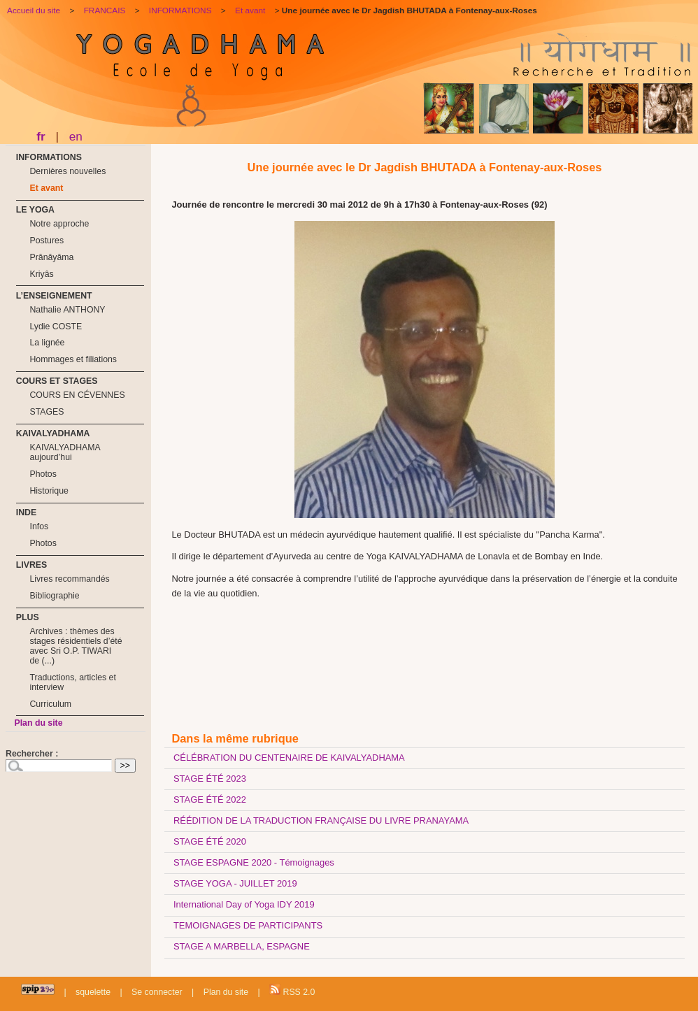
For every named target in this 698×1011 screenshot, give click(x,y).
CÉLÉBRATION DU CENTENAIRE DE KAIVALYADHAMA (289, 757)
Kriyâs (41, 274)
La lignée (46, 342)
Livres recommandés (69, 579)
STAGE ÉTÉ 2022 (209, 799)
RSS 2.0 (292, 990)
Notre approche (59, 224)
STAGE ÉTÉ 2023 (209, 778)
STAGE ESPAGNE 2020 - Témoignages (253, 862)
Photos (42, 474)
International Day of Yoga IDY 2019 (244, 904)
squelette (93, 992)
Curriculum (50, 704)
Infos (38, 526)
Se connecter (157, 992)
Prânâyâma (51, 257)
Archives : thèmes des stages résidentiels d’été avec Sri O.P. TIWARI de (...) (75, 646)
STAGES (46, 412)
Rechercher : (32, 754)
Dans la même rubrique (234, 738)
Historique (48, 491)
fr (40, 136)
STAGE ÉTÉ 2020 (209, 841)
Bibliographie (54, 596)
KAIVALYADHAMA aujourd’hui (64, 452)
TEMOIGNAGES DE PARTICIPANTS (247, 925)
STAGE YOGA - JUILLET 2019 (235, 883)
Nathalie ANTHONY (67, 310)
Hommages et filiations (73, 359)
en (76, 136)
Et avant (46, 188)
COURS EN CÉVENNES (76, 395)
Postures (46, 240)
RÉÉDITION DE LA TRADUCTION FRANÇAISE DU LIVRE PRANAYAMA (321, 820)
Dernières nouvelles (67, 171)
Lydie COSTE (55, 326)
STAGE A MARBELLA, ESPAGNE (241, 946)
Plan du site (38, 723)
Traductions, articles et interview (72, 682)
